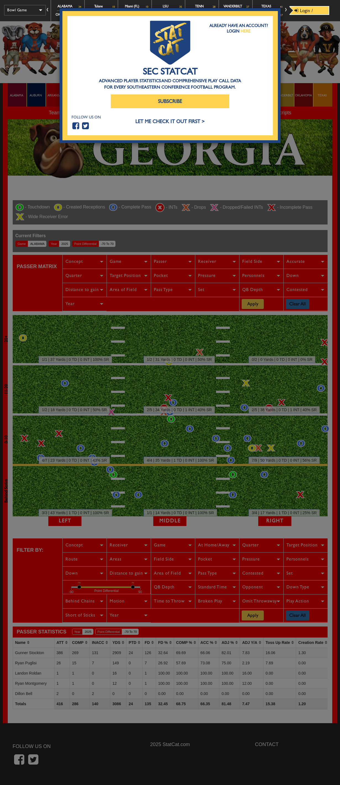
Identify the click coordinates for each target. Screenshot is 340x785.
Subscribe (170, 101)
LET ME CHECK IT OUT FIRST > (170, 122)
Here (246, 31)
